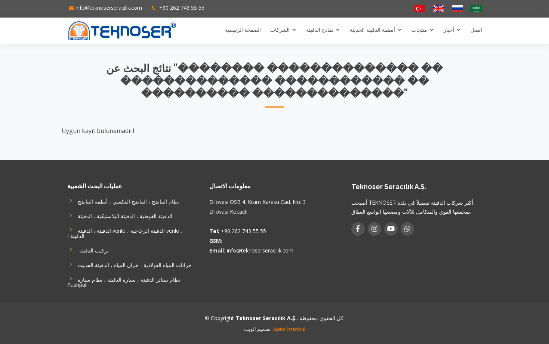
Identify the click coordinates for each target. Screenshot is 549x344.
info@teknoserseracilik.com (108, 7)
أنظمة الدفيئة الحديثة (372, 30)
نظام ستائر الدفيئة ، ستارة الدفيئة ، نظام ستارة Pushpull (123, 281)
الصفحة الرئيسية (243, 30)
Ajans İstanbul (289, 329)
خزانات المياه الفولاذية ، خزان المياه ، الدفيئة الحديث (129, 264)
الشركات (280, 30)
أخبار (449, 30)
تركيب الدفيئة (88, 249)
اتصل (476, 30)
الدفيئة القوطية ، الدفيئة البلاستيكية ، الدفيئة (119, 215)
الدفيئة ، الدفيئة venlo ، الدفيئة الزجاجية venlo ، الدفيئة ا (125, 232)
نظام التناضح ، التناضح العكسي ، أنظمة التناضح (123, 200)
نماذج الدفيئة (319, 30)
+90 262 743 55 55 (181, 7)
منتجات (419, 30)
